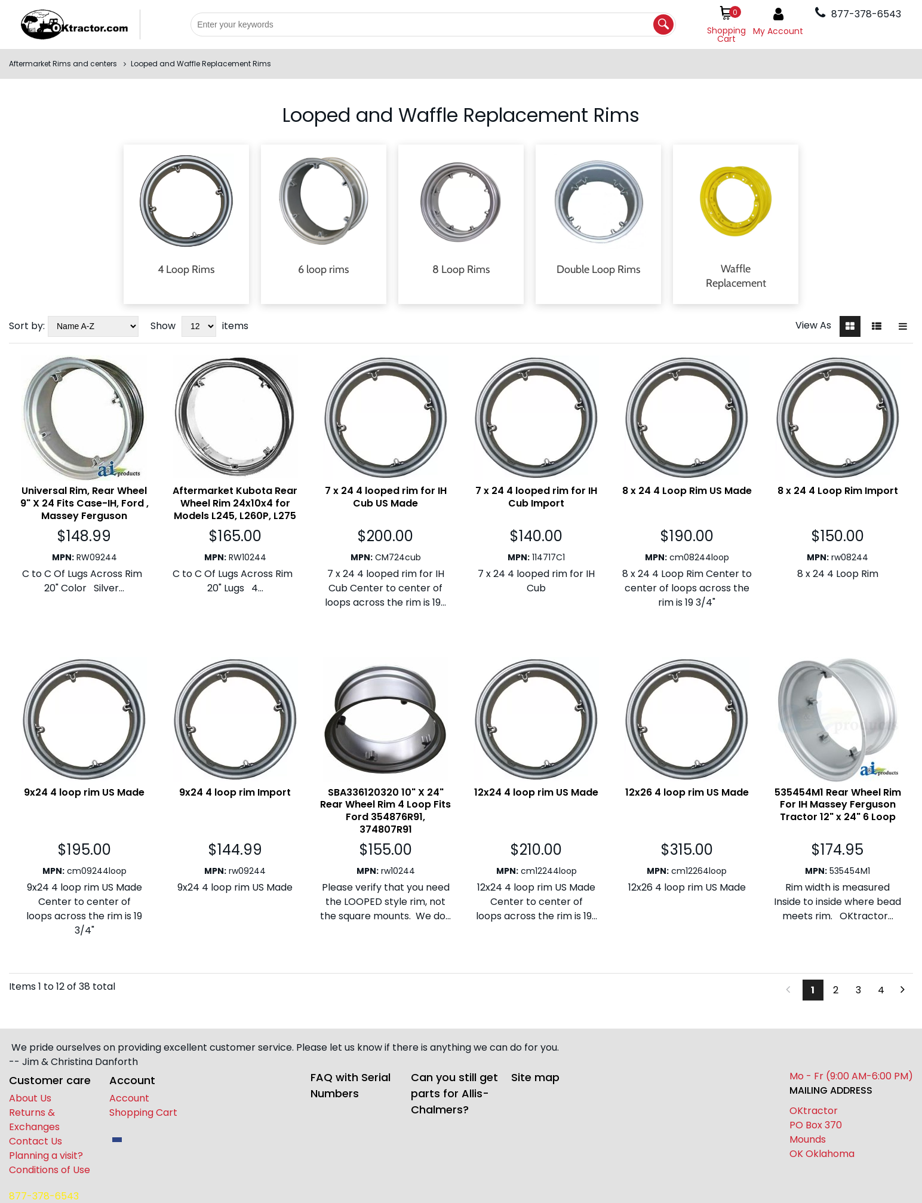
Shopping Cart (143, 1112)
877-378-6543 (44, 1196)
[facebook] (117, 1139)
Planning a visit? (46, 1155)
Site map (535, 1077)
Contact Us (35, 1141)
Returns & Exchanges (34, 1120)
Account (129, 1098)
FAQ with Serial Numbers (351, 1085)
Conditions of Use (49, 1170)
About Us (30, 1098)
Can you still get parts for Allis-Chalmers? (454, 1093)
